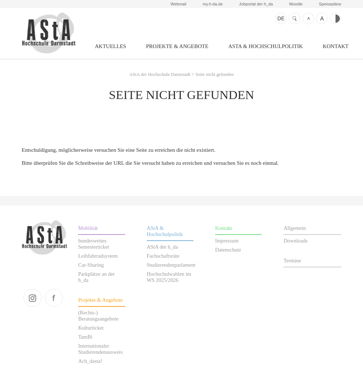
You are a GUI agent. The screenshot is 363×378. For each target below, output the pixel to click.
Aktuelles (110, 46)
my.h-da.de (212, 4)
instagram (33, 298)
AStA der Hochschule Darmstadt (49, 32)
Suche (294, 18)
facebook (54, 298)
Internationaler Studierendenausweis (100, 349)
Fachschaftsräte (163, 256)
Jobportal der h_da (256, 4)
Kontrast (335, 18)
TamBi (85, 337)
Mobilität (88, 228)
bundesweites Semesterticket (93, 244)
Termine (292, 260)
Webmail (179, 4)
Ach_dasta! (90, 361)
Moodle (296, 4)
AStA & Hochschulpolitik (265, 46)
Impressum (227, 241)
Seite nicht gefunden (215, 74)
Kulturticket (90, 328)
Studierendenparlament (171, 265)
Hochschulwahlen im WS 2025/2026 (169, 277)
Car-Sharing (91, 265)
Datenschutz (228, 250)
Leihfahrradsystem (98, 256)
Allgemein (294, 228)
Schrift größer (322, 18)
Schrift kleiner (308, 18)
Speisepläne (330, 4)
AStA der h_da (162, 247)
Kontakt (336, 46)
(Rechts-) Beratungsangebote (98, 316)
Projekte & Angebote (177, 46)
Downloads (295, 241)
